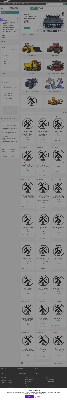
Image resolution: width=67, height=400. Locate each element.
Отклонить (39, 396)
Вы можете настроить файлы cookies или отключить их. (33, 393)
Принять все (29, 396)
